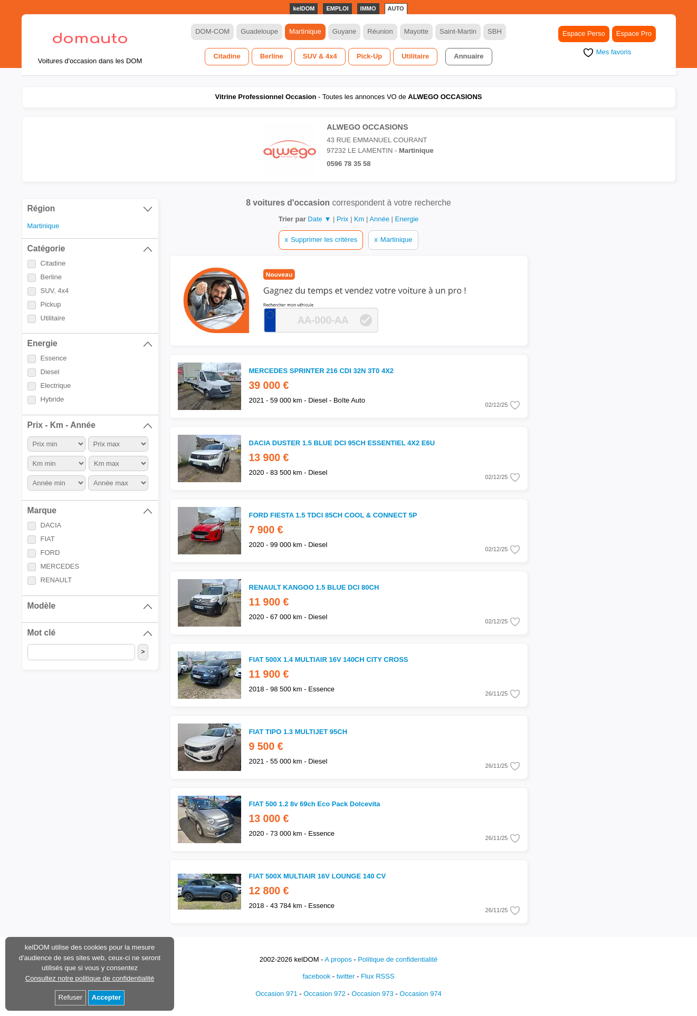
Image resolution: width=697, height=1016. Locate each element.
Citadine (226, 56)
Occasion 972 (324, 994)
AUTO (396, 8)
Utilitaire (415, 56)
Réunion (380, 31)
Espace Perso (583, 33)
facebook (316, 976)
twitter (346, 976)
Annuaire (468, 56)
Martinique (305, 31)
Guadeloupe (259, 31)
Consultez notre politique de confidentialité (89, 978)
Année (380, 219)
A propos (337, 959)
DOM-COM (212, 31)
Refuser (71, 997)
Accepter (106, 997)
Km (360, 219)
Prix (343, 219)
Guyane (344, 31)
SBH (495, 31)
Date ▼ (319, 219)
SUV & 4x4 (320, 56)
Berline (271, 56)
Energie (407, 219)
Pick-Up (369, 56)
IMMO (368, 8)
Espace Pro (634, 33)
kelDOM (303, 8)
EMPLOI (337, 8)
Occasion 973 (372, 994)
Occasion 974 (420, 994)
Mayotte (416, 31)
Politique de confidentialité (397, 959)
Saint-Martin (458, 31)
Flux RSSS (378, 976)
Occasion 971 (276, 994)
